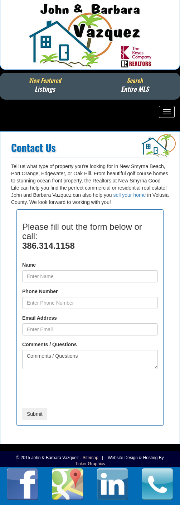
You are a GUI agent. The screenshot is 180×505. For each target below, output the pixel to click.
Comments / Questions (49, 344)
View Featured (45, 85)
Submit (35, 414)
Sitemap (90, 457)
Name (29, 265)
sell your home (129, 195)
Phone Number (40, 291)
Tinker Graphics (90, 463)
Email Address (39, 318)
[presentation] (76, 388)
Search (135, 85)
